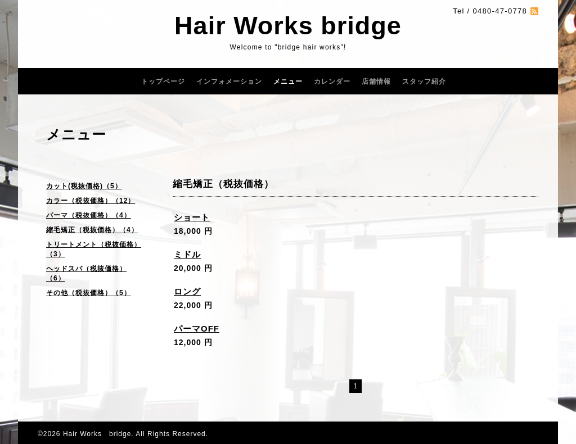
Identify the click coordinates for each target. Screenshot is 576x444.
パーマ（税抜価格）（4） (88, 215)
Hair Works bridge (288, 25)
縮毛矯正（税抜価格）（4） (92, 230)
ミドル (187, 254)
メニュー (288, 81)
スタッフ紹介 (424, 81)
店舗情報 (376, 81)
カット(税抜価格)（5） (84, 186)
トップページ (163, 81)
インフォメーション (229, 81)
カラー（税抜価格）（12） (90, 201)
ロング (187, 291)
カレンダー (332, 81)
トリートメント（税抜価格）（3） (93, 249)
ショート (192, 217)
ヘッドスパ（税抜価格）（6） (86, 273)
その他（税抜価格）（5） (88, 293)
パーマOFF (196, 328)
